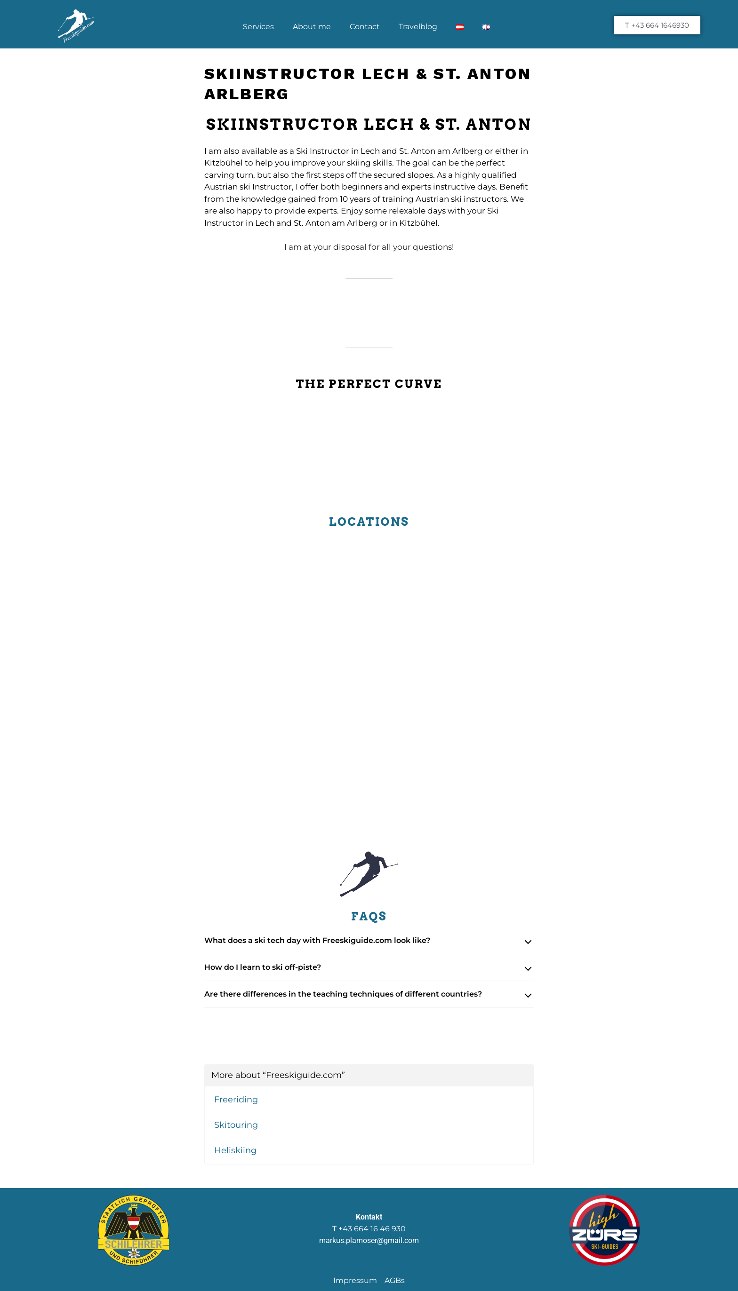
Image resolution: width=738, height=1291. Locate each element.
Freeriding (236, 1099)
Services (258, 26)
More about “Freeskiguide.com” (278, 1075)
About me (312, 26)
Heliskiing (235, 1150)
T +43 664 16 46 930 (369, 1228)
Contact (365, 26)
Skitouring (236, 1125)
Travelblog (418, 26)
